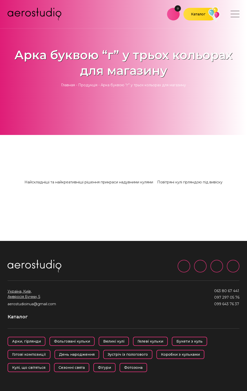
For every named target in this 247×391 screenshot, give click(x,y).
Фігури (104, 367)
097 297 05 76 (226, 297)
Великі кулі (113, 341)
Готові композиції (29, 354)
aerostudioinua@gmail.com (32, 304)
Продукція (87, 85)
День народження (77, 354)
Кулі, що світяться (28, 367)
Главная (68, 85)
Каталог (198, 14)
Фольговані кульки (72, 341)
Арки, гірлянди (26, 341)
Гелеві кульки (150, 341)
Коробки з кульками (180, 354)
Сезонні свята (72, 367)
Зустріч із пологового (128, 354)
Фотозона (133, 367)
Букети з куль (189, 341)
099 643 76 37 (226, 304)
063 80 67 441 (226, 291)
